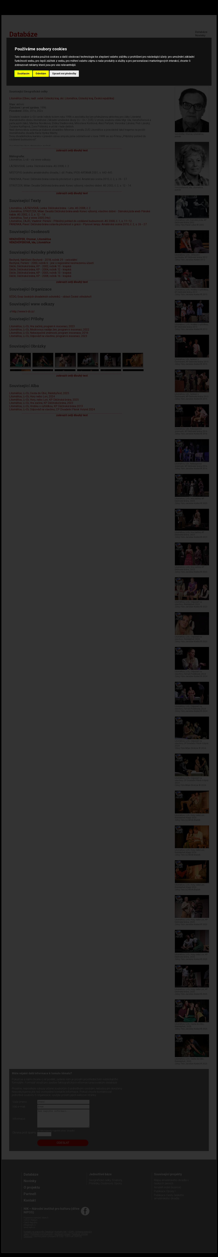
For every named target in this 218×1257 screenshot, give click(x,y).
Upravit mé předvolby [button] (64, 73)
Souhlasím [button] (23, 73)
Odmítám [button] (41, 73)
